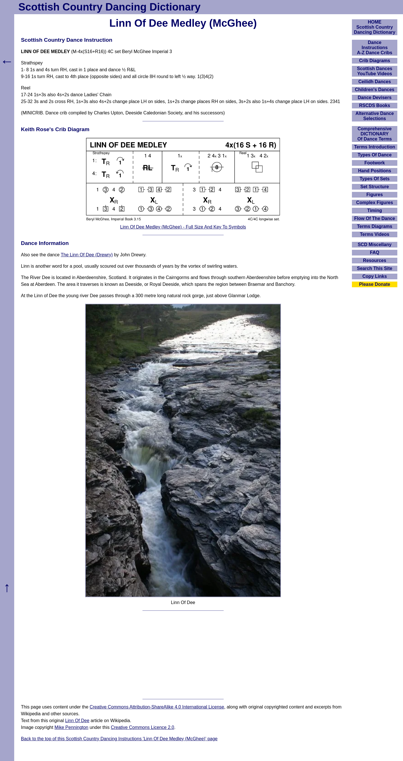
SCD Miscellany (374, 244)
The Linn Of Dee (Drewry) (87, 254)
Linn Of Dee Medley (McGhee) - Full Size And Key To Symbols (183, 227)
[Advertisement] (183, 655)
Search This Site (374, 268)
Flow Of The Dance (374, 218)
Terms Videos (374, 234)
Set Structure (374, 186)
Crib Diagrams (374, 60)
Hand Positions (374, 170)
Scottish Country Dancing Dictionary (109, 7)
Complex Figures (374, 202)
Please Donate (374, 284)
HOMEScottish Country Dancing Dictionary (374, 27)
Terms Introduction (374, 146)
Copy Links (374, 276)
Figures (374, 194)
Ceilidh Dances (374, 81)
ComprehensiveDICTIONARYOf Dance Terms (374, 133)
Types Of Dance (375, 154)
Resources (374, 260)
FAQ (374, 252)
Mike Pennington (71, 727)
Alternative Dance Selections (374, 116)
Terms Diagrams (374, 226)
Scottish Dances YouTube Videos (374, 71)
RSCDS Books (374, 105)
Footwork (374, 162)
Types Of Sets (375, 178)
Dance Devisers (374, 97)
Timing (374, 210)
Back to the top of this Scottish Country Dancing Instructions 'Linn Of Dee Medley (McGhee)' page (119, 738)
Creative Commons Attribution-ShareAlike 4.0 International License (157, 707)
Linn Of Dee (77, 720)
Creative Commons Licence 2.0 (142, 727)
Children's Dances (374, 89)
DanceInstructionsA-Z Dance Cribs (374, 47)
